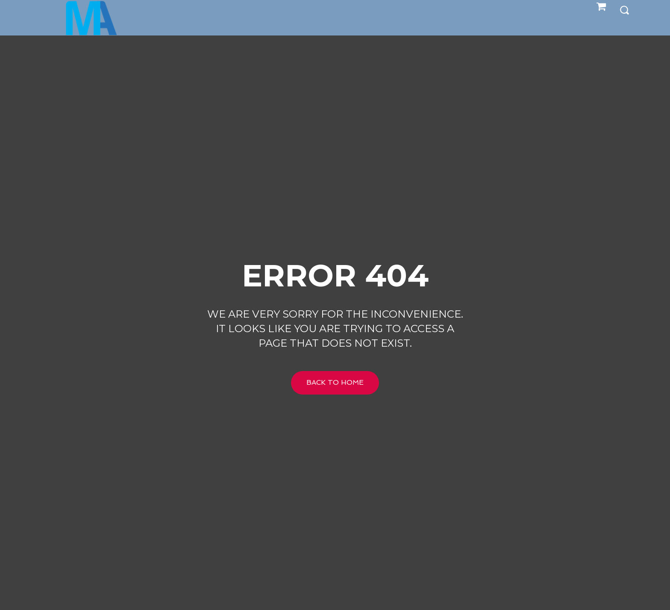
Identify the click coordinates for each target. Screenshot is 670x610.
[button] (624, 9)
